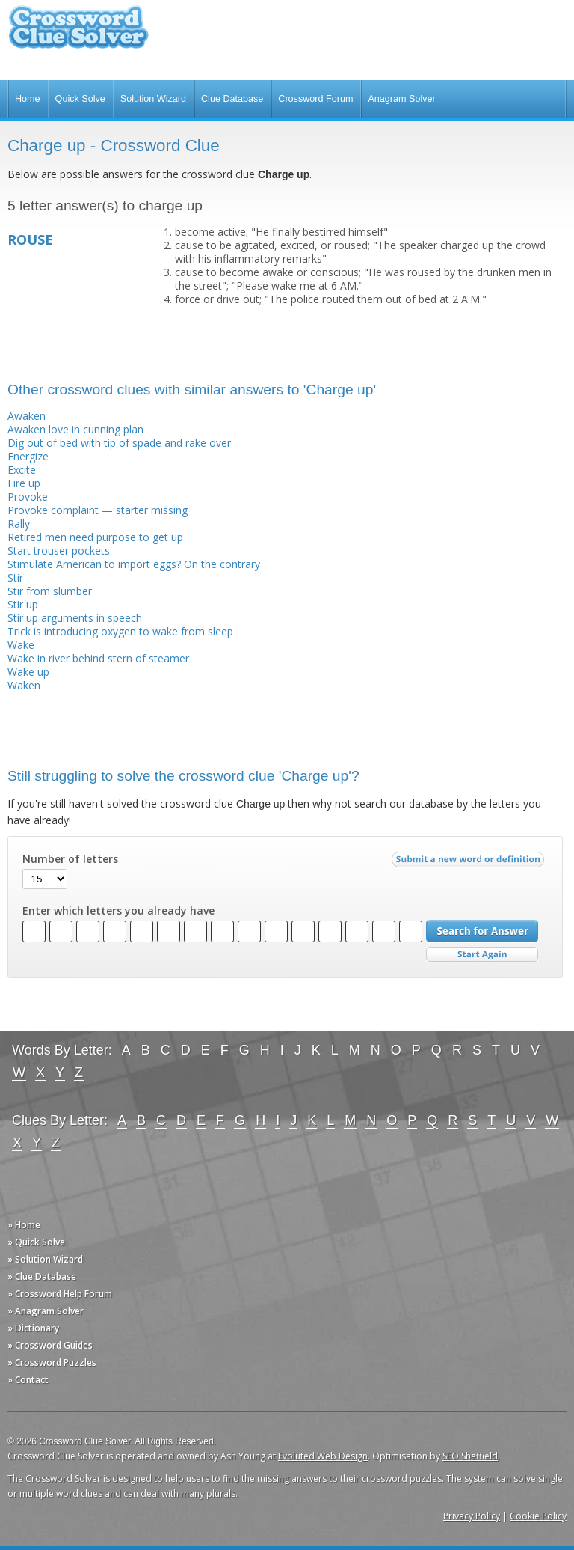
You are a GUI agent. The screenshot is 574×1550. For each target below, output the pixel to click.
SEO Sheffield (470, 1456)
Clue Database (232, 99)
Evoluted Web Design (323, 1456)
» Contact (28, 1379)
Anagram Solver (401, 99)
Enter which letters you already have (118, 911)
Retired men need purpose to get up (95, 537)
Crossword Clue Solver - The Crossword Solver (78, 34)
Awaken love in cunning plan (75, 429)
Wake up (28, 672)
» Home (23, 1224)
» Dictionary (33, 1328)
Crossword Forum (315, 99)
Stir (15, 577)
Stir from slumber (49, 591)
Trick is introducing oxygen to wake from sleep (120, 631)
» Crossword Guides (50, 1345)
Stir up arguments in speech (74, 618)
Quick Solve (80, 99)
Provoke (27, 496)
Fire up (23, 483)
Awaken (26, 416)
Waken (23, 685)
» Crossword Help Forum (59, 1293)
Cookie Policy (538, 1516)
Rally (18, 523)
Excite (21, 470)
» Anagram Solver (45, 1311)
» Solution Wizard (45, 1259)
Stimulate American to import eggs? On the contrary (133, 564)
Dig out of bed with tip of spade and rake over (119, 443)
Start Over (482, 954)
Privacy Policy (471, 1516)
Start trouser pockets (58, 550)
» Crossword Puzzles (51, 1362)
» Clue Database (41, 1276)
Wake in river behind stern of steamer (98, 658)
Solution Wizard (153, 99)
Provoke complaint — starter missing (97, 510)
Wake (20, 645)
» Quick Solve (36, 1242)
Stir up (22, 604)
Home (27, 99)
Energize (28, 456)
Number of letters (70, 859)
